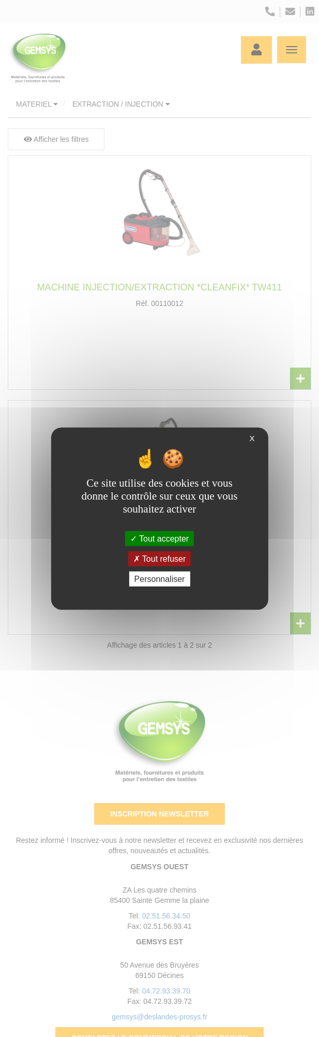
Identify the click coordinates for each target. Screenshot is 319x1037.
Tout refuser (159, 558)
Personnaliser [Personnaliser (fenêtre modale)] (159, 579)
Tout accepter (159, 538)
